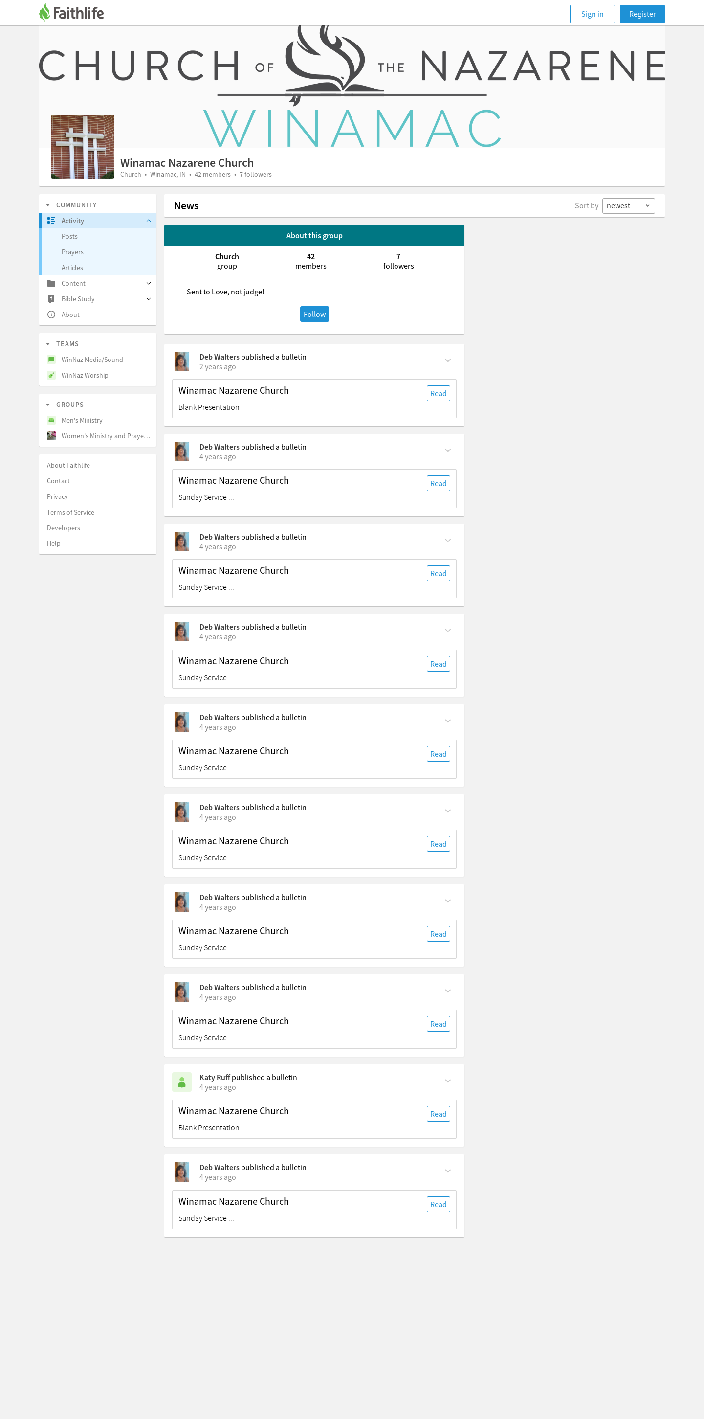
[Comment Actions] (448, 359)
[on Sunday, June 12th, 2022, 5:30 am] (217, 1177)
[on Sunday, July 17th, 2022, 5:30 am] (217, 727)
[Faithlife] (77, 14)
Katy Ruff (214, 1077)
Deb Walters (219, 356)
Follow (315, 314)
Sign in (592, 14)
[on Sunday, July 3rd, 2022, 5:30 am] (217, 817)
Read (438, 393)
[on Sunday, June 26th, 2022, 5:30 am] (217, 907)
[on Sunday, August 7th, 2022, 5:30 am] (217, 456)
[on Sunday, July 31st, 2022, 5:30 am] (217, 546)
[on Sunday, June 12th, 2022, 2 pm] (217, 1087)
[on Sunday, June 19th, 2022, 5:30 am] (217, 997)
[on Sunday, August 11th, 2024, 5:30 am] (217, 366)
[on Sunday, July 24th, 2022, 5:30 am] (217, 636)
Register (642, 14)
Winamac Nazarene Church (233, 390)
